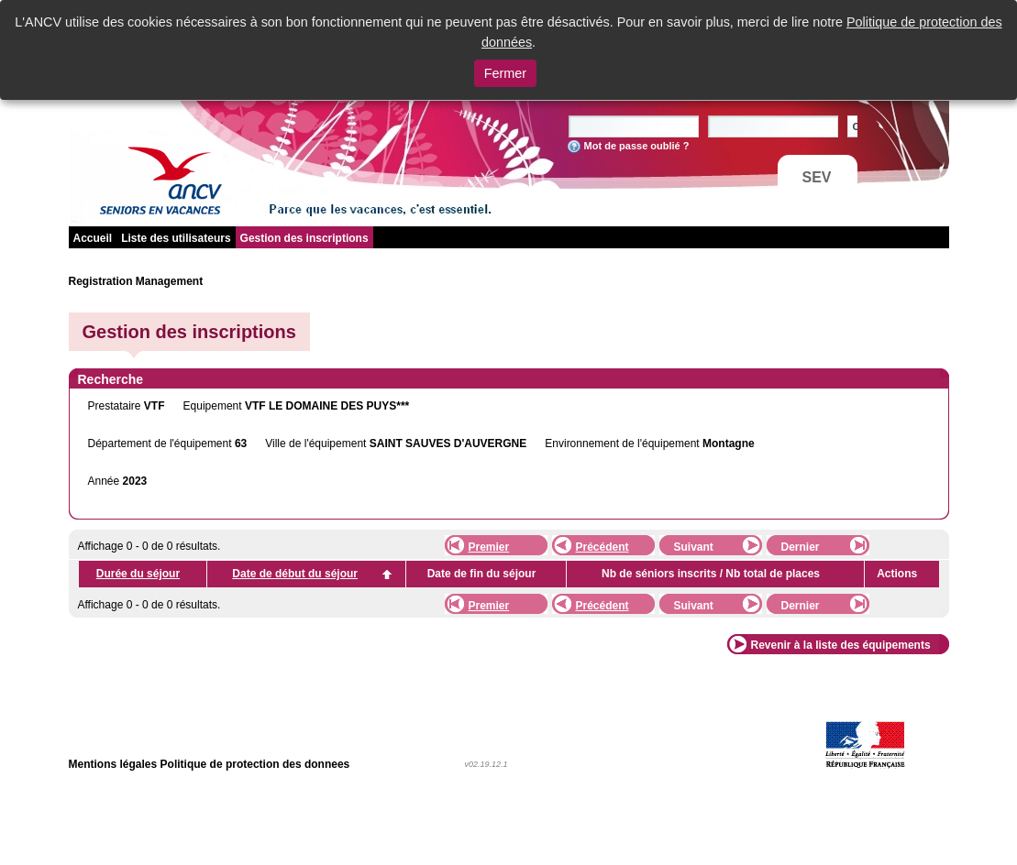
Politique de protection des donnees (255, 764)
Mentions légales (113, 764)
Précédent (602, 547)
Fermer (505, 73)
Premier (489, 547)
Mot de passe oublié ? (637, 145)
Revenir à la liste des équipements (841, 645)
